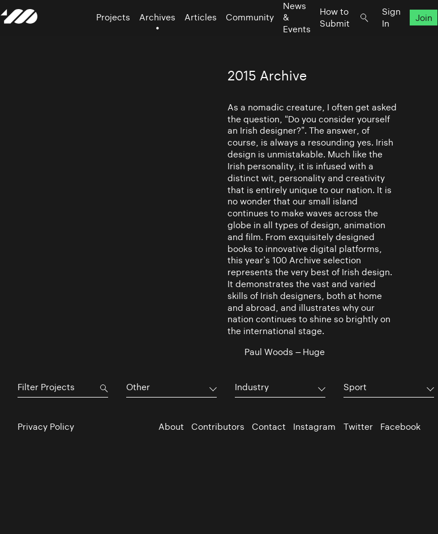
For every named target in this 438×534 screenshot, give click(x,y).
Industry (252, 387)
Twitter (358, 426)
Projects (96, 40)
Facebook (400, 426)
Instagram (314, 426)
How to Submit (318, 39)
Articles (184, 40)
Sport (355, 387)
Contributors (217, 426)
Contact (269, 426)
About (171, 426)
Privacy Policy (46, 426)
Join (406, 40)
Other (138, 387)
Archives (140, 40)
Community (233, 40)
